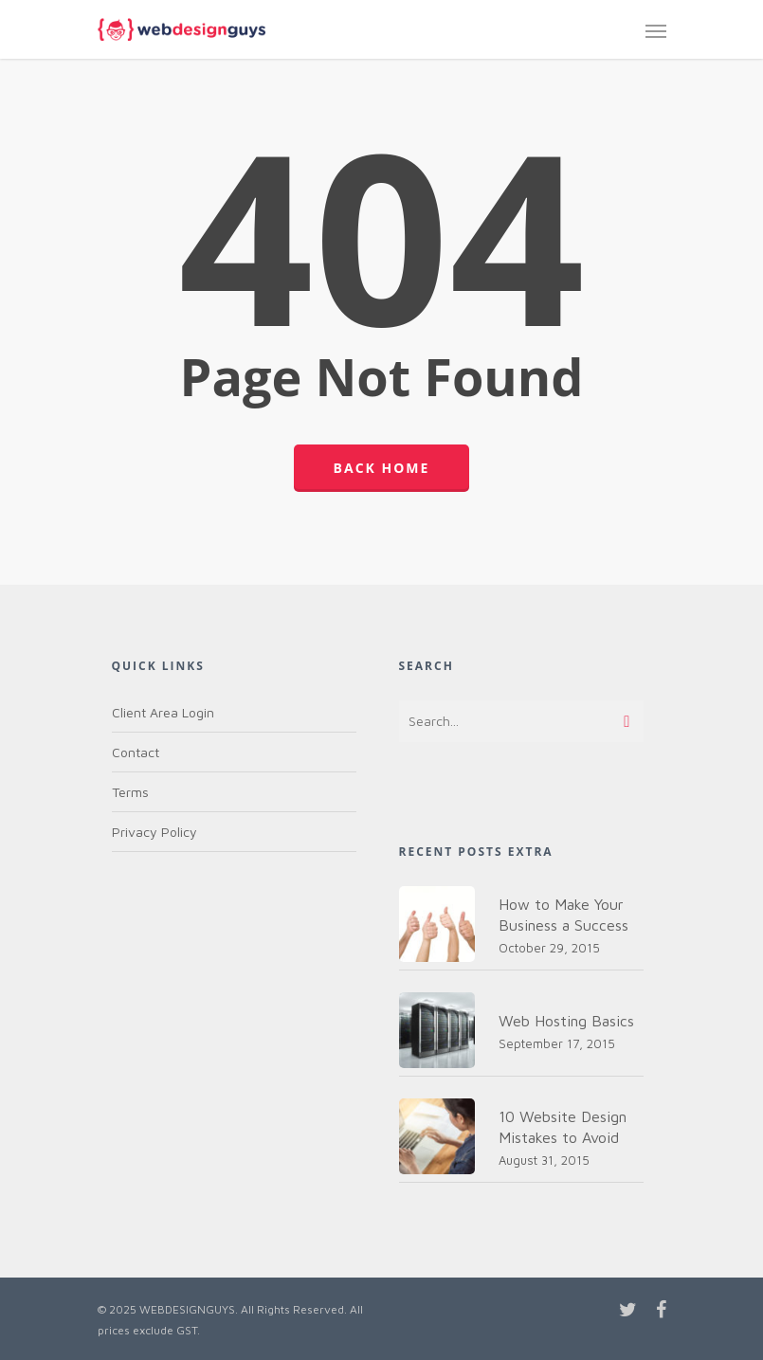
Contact (135, 752)
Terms (130, 792)
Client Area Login (163, 712)
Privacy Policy (154, 832)
